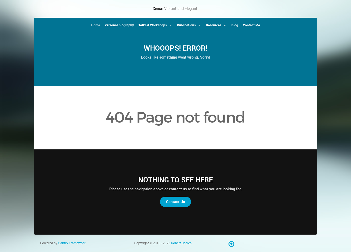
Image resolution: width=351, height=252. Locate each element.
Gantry (72, 243)
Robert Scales (181, 243)
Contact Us (175, 202)
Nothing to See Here (175, 180)
